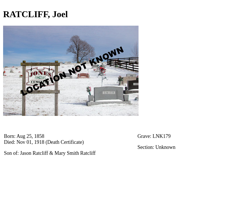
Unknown (165, 147)
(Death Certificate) (65, 142)
